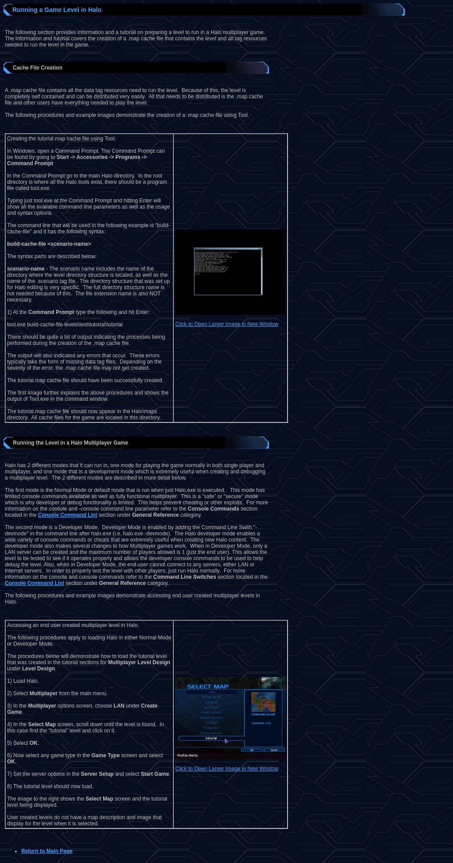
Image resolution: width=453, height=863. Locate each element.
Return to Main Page (47, 851)
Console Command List (67, 515)
